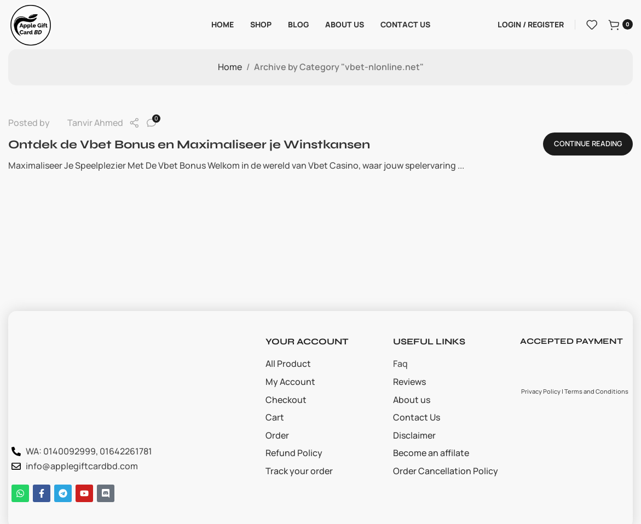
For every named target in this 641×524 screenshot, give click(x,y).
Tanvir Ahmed (95, 123)
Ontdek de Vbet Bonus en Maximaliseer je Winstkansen (189, 144)
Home (230, 67)
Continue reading (588, 143)
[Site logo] (30, 24)
